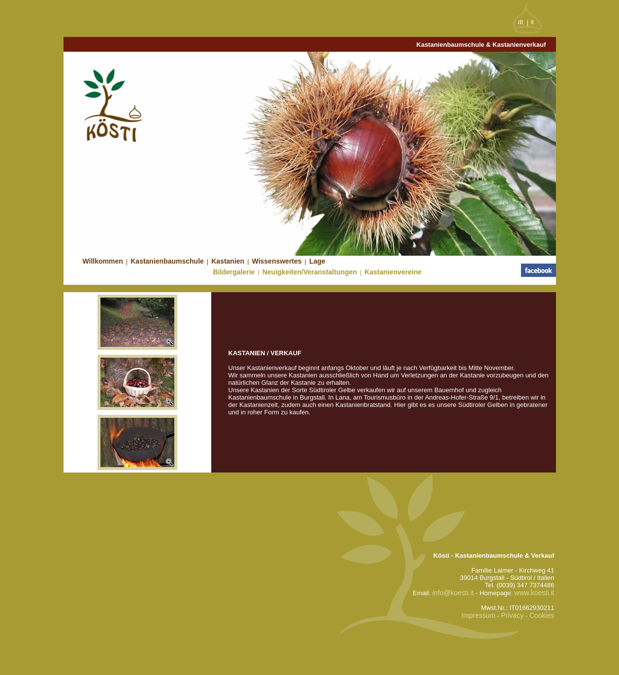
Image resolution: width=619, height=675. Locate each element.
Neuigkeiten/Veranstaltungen (309, 272)
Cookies (541, 615)
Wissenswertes (277, 261)
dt (520, 22)
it (532, 22)
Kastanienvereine (393, 272)
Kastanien (227, 261)
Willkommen (103, 261)
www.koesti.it (534, 593)
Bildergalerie (234, 272)
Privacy (512, 615)
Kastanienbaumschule (167, 261)
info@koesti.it (453, 593)
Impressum (478, 615)
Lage (317, 261)
